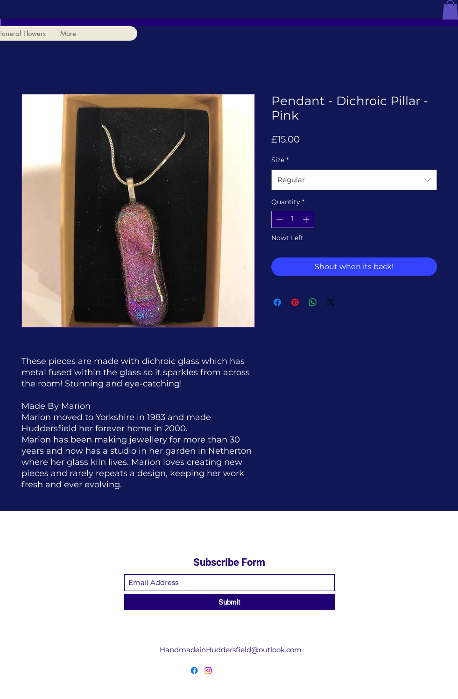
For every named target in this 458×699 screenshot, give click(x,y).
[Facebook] (194, 670)
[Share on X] (330, 302)
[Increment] (307, 219)
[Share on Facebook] (277, 302)
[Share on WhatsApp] (312, 302)
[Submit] (229, 602)
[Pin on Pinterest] (295, 302)
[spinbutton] (292, 219)
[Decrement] (278, 219)
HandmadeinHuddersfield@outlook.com (231, 649)
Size (280, 160)
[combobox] (354, 180)
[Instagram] (208, 670)
